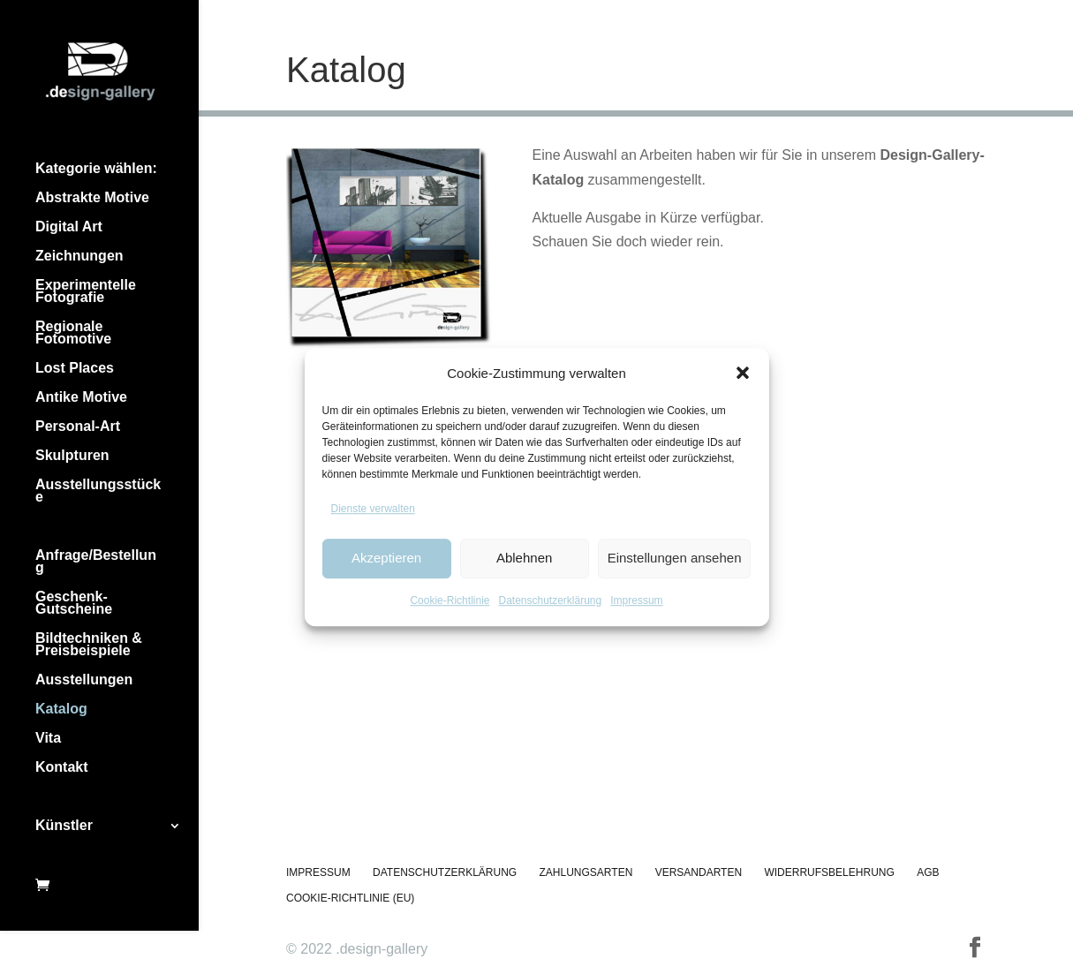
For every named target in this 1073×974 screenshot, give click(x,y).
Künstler (64, 826)
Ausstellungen (83, 680)
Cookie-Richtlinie (449, 600)
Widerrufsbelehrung (829, 872)
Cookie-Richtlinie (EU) (350, 898)
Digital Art (68, 227)
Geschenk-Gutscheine (73, 603)
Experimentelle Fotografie (85, 292)
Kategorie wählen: (96, 169)
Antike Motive (81, 397)
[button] (743, 372)
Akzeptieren (386, 558)
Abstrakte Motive (92, 198)
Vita (48, 738)
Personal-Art (77, 427)
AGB (928, 872)
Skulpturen (72, 456)
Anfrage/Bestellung (95, 562)
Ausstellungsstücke (98, 491)
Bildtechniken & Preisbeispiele (88, 645)
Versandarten (698, 872)
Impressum (636, 600)
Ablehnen (524, 558)
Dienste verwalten (373, 508)
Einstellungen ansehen (675, 558)
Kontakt (61, 767)
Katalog (61, 709)
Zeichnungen (79, 256)
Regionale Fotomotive (73, 333)
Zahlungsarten (586, 872)
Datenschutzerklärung (549, 600)
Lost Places (74, 368)
